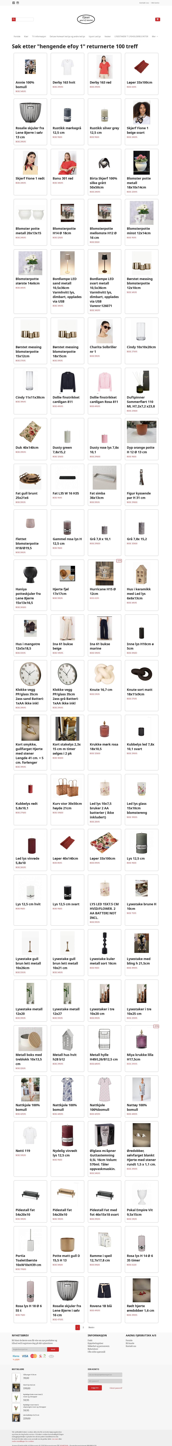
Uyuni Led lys (95, 36)
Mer (154, 36)
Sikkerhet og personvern (98, 1346)
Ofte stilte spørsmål (96, 1352)
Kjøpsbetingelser (95, 1343)
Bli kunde (130, 1343)
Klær (26, 36)
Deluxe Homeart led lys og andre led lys (67, 36)
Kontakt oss (131, 1346)
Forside (17, 36)
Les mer (55, 1439)
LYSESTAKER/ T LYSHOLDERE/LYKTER (131, 36)
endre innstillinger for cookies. (23, 1441)
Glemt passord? (116, 1388)
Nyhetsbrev (93, 1349)
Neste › (92, 1327)
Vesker (108, 36)
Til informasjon (39, 36)
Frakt (90, 1340)
